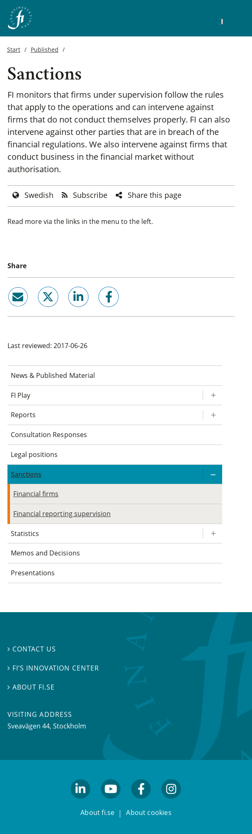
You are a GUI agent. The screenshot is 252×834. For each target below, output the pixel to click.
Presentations (33, 572)
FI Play (20, 395)
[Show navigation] (233, 20)
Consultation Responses (49, 434)
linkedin (67, 310)
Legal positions (34, 454)
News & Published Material (53, 375)
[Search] (220, 21)
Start (13, 49)
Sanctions (26, 474)
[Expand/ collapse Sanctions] (212, 474)
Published (44, 49)
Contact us (31, 649)
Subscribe (90, 195)
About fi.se (31, 687)
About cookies (149, 812)
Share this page (155, 195)
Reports (23, 414)
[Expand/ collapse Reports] (212, 415)
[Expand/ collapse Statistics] (212, 533)
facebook (99, 310)
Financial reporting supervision (62, 513)
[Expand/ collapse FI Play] (212, 395)
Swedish (38, 195)
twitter (36, 310)
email (10, 310)
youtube (110, 802)
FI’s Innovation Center (53, 668)
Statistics (25, 533)
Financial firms (35, 493)
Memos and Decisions (45, 553)
